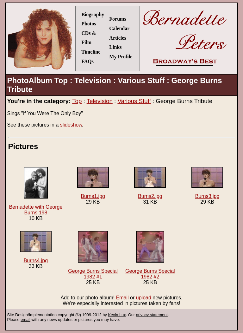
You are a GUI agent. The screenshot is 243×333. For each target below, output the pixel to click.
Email (122, 297)
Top (77, 101)
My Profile (120, 56)
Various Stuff (134, 101)
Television (100, 101)
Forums (117, 19)
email (25, 319)
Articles (117, 38)
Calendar (119, 28)
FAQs (87, 61)
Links (115, 47)
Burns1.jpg (93, 183)
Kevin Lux (117, 314)
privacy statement (152, 314)
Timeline (90, 52)
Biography (92, 14)
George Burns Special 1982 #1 (93, 255)
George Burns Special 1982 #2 (150, 255)
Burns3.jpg (207, 183)
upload (143, 297)
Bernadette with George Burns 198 (35, 191)
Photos (88, 23)
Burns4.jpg (36, 247)
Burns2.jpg (150, 183)
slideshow (71, 124)
